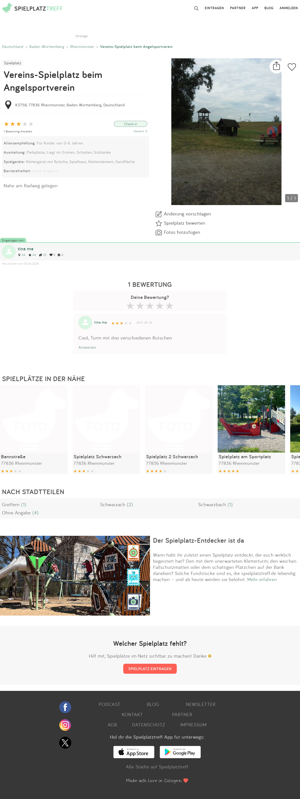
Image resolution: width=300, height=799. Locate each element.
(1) (23, 504)
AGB (112, 724)
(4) (35, 512)
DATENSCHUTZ (148, 724)
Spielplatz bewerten (184, 223)
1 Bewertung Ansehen (18, 131)
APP (255, 8)
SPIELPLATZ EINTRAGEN (150, 668)
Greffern (11, 504)
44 (22, 255)
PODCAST (110, 704)
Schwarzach (112, 504)
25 (43, 255)
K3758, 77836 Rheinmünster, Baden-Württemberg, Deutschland (70, 104)
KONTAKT (132, 714)
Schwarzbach (212, 504)
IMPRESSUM (193, 724)
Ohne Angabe (16, 512)
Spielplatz (12, 62)
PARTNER (238, 8)
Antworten (87, 347)
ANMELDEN (289, 8)
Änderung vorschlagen (187, 214)
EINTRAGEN (214, 8)
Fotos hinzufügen (182, 232)
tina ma (26, 248)
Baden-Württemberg (46, 46)
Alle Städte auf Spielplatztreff (157, 766)
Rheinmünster (82, 46)
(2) (130, 504)
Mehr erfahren (262, 579)
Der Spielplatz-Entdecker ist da (198, 540)
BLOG (268, 8)
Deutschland (13, 46)
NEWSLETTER (201, 704)
